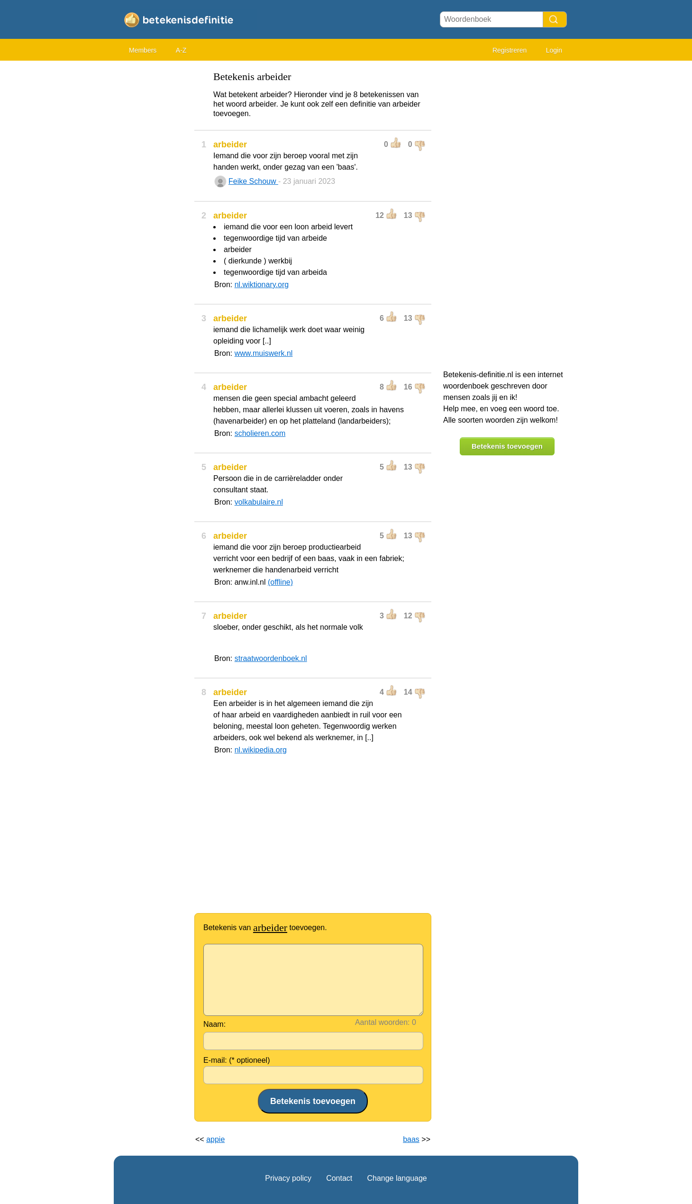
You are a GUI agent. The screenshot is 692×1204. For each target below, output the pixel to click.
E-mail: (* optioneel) (236, 1060)
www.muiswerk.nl (264, 353)
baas (411, 1139)
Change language (397, 1178)
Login (554, 50)
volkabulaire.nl (259, 502)
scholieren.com (260, 433)
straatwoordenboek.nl (271, 658)
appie (215, 1139)
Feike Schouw (253, 181)
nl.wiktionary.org (262, 285)
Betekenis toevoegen (507, 446)
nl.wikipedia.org (261, 750)
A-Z (181, 50)
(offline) (280, 582)
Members (142, 50)
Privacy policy (288, 1178)
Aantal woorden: (382, 1022)
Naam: (214, 1024)
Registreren (509, 50)
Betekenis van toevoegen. (265, 927)
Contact (339, 1178)
